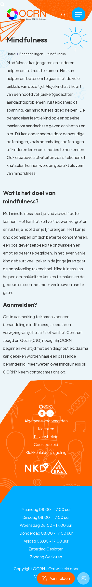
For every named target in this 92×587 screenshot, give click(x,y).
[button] (26, 13)
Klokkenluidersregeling (46, 452)
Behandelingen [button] (31, 54)
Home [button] (11, 54)
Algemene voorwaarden (46, 420)
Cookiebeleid (46, 444)
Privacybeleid (46, 436)
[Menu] (78, 14)
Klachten (46, 428)
